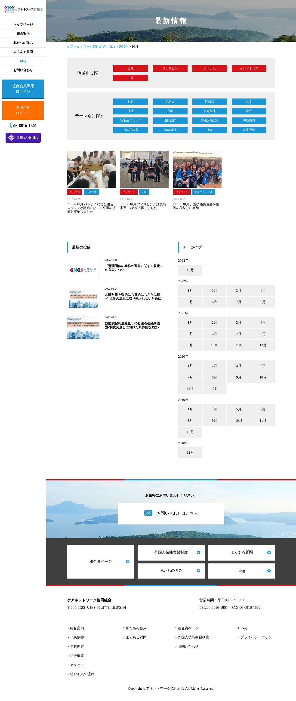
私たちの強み (171, 570)
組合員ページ (100, 561)
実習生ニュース (130, 120)
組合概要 (77, 656)
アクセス (77, 665)
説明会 (170, 101)
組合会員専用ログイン (23, 88)
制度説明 (249, 130)
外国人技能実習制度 (171, 552)
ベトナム (210, 68)
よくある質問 (242, 552)
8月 (263, 302)
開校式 (209, 101)
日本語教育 (130, 130)
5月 (190, 302)
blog (241, 570)
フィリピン (170, 68)
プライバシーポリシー (257, 637)
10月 (190, 270)
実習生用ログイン (23, 110)
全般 (131, 68)
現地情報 (249, 120)
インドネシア (249, 68)
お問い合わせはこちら (177, 513)
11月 (238, 345)
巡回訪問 (170, 120)
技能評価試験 (210, 120)
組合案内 (77, 628)
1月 (190, 290)
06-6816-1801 (25, 125)
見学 (249, 101)
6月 (214, 302)
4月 (263, 290)
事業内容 (77, 646)
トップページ (23, 24)
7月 (238, 302)
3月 (238, 290)
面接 (131, 111)
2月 (214, 290)
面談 (210, 130)
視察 (131, 101)
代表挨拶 (77, 637)
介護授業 (210, 111)
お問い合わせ (188, 646)
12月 (263, 345)
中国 (131, 78)
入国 (170, 111)
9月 (190, 345)
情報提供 (170, 130)
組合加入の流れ (82, 674)
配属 (249, 111)
